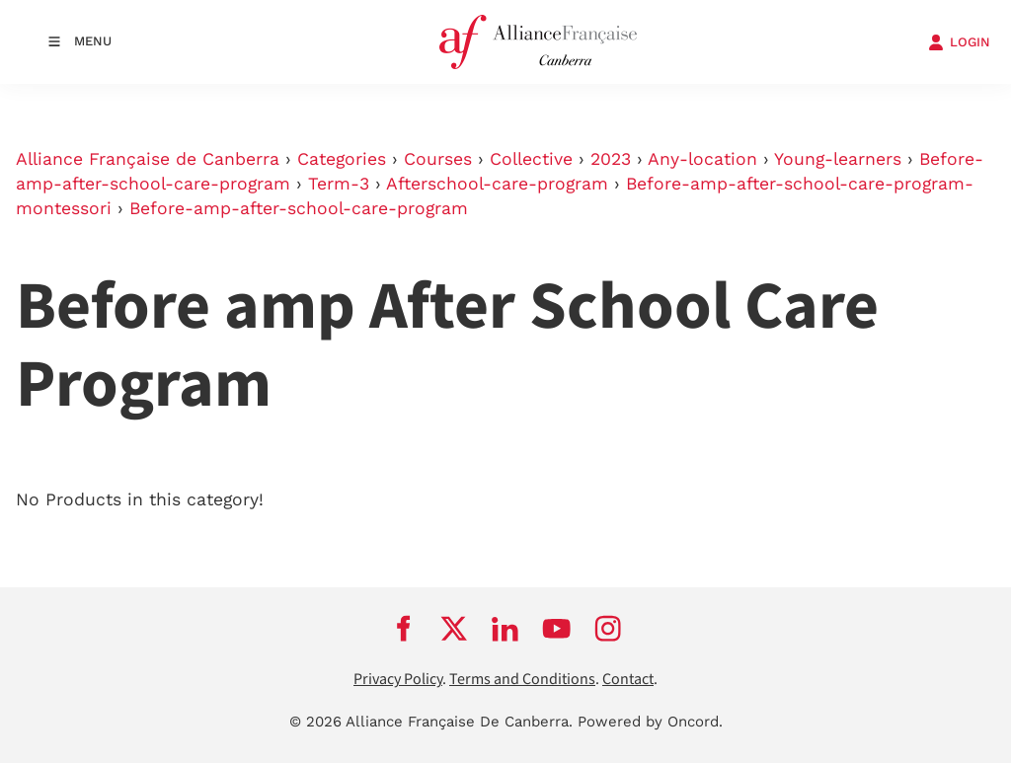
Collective (531, 159)
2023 (610, 159)
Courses (438, 159)
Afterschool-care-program (497, 183)
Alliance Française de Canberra (147, 159)
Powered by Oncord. (650, 721)
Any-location (702, 159)
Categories (341, 159)
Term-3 (338, 183)
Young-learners (837, 159)
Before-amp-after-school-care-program (298, 208)
